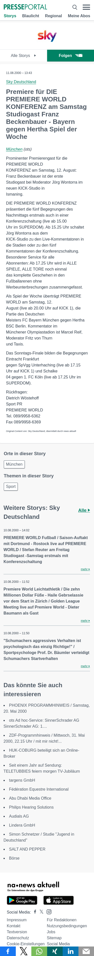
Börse (14, 858)
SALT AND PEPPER (27, 849)
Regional (53, 16)
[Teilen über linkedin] (70, 951)
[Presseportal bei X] (40, 912)
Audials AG (19, 816)
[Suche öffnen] (74, 7)
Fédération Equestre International (38, 789)
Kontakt (13, 926)
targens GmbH (22, 780)
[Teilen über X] (24, 951)
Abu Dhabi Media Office (30, 798)
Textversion (17, 932)
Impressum (17, 920)
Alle (84, 510)
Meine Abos (79, 16)
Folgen (70, 55)
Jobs (51, 932)
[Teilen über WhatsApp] (39, 951)
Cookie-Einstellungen (26, 944)
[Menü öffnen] (86, 7)
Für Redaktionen (61, 920)
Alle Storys (23, 55)
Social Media (58, 944)
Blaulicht (30, 16)
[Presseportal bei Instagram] (47, 911)
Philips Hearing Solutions (31, 807)
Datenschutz (18, 938)
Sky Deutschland (21, 82)
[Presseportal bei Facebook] (33, 912)
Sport (11, 486)
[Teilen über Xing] (55, 951)
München (14, 149)
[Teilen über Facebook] (8, 951)
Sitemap (54, 938)
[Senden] (86, 951)
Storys (10, 16)
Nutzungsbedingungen (67, 926)
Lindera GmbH (22, 825)
